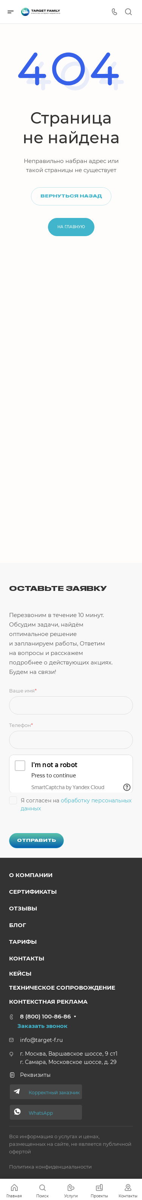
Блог (17, 925)
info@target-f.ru (41, 1040)
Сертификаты (33, 891)
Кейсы (20, 973)
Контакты (26, 958)
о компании (30, 875)
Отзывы (23, 908)
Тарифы (23, 941)
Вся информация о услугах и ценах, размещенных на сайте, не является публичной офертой (70, 1144)
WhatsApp (41, 1113)
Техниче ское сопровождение (62, 987)
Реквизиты (30, 1075)
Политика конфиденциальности (50, 1167)
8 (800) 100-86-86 (45, 1016)
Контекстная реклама (48, 1001)
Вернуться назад (71, 196)
